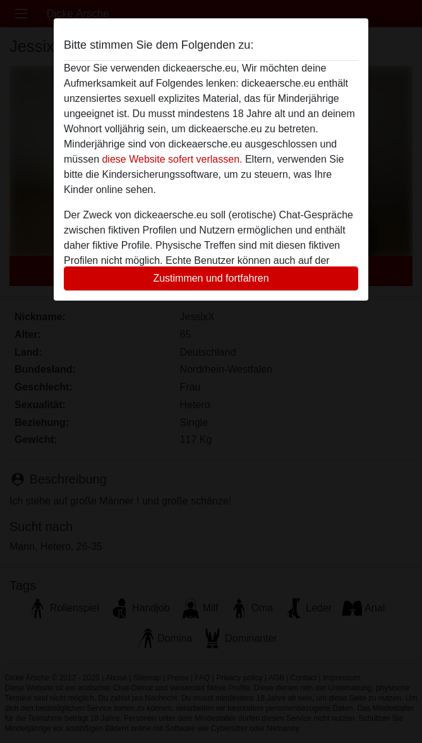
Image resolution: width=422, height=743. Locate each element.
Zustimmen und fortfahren (210, 278)
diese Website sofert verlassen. (172, 159)
